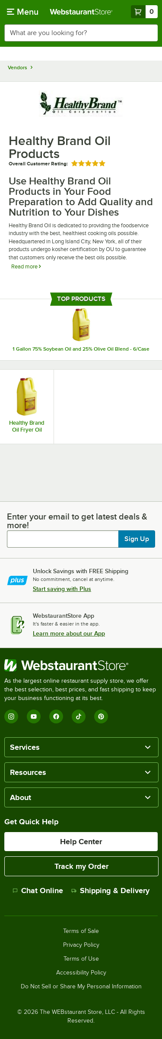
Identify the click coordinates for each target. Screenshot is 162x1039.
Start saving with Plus (62, 588)
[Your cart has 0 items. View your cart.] (144, 11)
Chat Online (38, 890)
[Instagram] (11, 716)
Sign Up (136, 539)
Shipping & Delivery (110, 890)
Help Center (81, 841)
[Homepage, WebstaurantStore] (81, 11)
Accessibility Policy (81, 973)
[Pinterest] (101, 716)
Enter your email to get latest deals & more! (77, 520)
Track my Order (81, 866)
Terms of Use (81, 959)
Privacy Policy (81, 945)
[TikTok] (79, 716)
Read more (26, 266)
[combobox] (81, 33)
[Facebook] (56, 716)
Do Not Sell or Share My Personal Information (81, 987)
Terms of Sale (81, 931)
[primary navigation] (22, 11)
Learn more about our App (69, 633)
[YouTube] (34, 716)
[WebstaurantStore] (81, 665)
